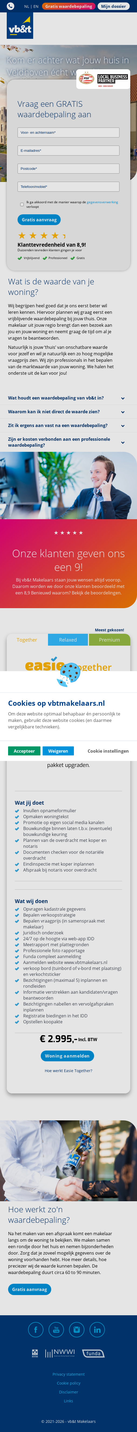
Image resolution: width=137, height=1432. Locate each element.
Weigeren (58, 751)
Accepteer (24, 751)
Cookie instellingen (108, 751)
